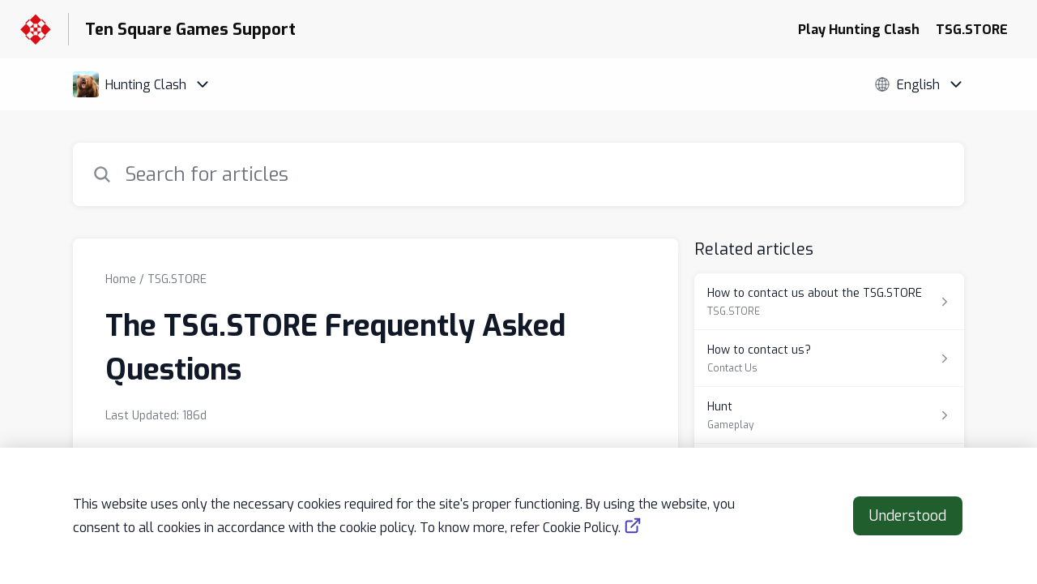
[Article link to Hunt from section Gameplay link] (829, 415)
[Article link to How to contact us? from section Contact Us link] (829, 358)
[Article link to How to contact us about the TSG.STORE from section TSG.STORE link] (829, 301)
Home (120, 279)
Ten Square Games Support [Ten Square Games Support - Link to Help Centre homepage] (190, 30)
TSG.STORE (972, 29)
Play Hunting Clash (859, 29)
